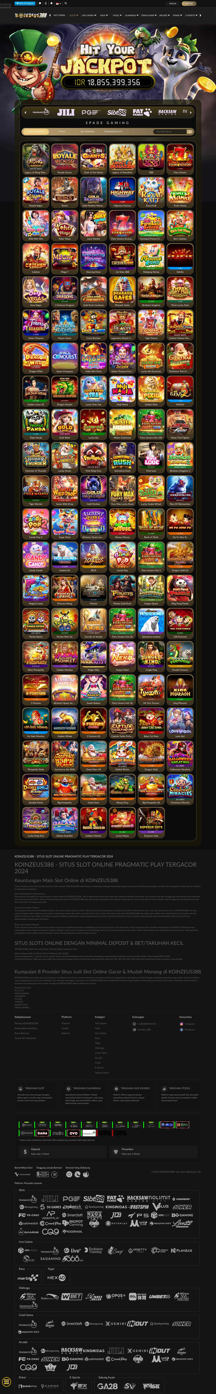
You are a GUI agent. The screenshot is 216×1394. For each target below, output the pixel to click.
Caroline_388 (141, 1030)
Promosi (66, 1023)
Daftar (189, 4)
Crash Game (149, 15)
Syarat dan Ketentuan (25, 1038)
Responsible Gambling (26, 1028)
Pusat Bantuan (22, 1033)
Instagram (187, 1024)
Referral (65, 1033)
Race (104, 15)
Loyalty (65, 1028)
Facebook (187, 1030)
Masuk (172, 4)
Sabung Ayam (102, 1073)
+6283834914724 (144, 1024)
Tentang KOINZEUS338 (26, 1023)
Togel (117, 15)
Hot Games (59, 15)
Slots (74, 15)
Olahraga (131, 15)
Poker (177, 15)
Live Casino (89, 15)
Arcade (164, 15)
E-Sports (191, 15)
